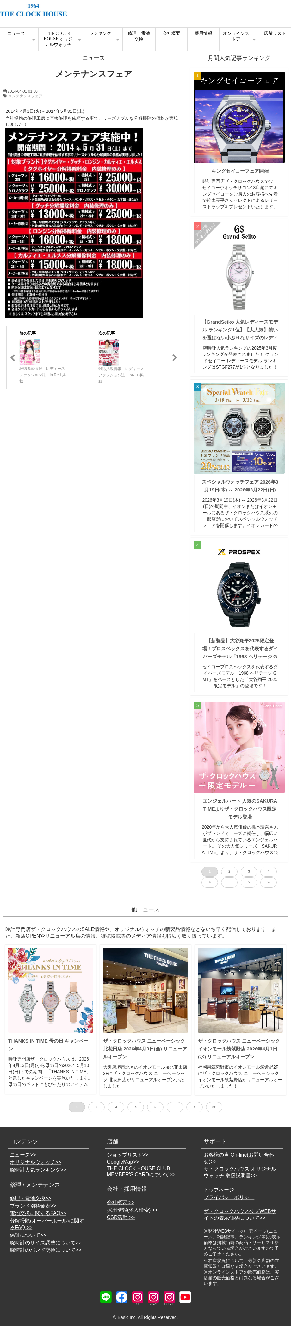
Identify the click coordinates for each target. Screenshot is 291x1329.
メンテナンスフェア (25, 96)
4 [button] (268, 871)
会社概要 (171, 33)
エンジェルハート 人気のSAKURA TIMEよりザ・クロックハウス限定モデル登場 (240, 808)
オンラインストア (236, 36)
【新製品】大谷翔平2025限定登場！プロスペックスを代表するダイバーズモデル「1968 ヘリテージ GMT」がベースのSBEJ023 (240, 652)
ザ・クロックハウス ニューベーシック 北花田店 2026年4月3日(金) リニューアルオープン (145, 1048)
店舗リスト (275, 33)
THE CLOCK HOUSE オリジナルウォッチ (58, 39)
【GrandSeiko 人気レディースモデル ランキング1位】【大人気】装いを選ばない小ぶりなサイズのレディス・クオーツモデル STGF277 (240, 333)
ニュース (16, 33)
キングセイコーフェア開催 (240, 171)
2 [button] (229, 871)
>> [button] (268, 882)
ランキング (100, 33)
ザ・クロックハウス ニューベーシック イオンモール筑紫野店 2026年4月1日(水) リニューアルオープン (239, 1048)
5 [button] (210, 882)
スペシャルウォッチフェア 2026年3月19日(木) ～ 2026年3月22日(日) (240, 485)
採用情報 (203, 33)
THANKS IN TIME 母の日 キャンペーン (48, 1044)
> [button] (249, 882)
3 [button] (249, 871)
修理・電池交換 (139, 36)
